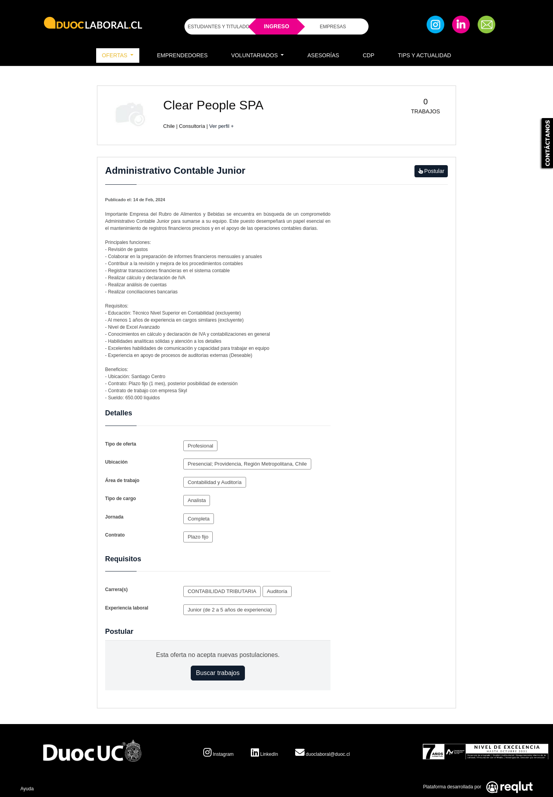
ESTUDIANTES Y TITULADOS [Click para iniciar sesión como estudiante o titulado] (220, 26)
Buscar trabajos (217, 673)
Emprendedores (182, 55)
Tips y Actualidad (424, 55)
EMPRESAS (333, 26)
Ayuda (27, 789)
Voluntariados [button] (255, 55)
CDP (368, 55)
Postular (431, 171)
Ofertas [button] (115, 55)
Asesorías (323, 55)
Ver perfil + (221, 126)
